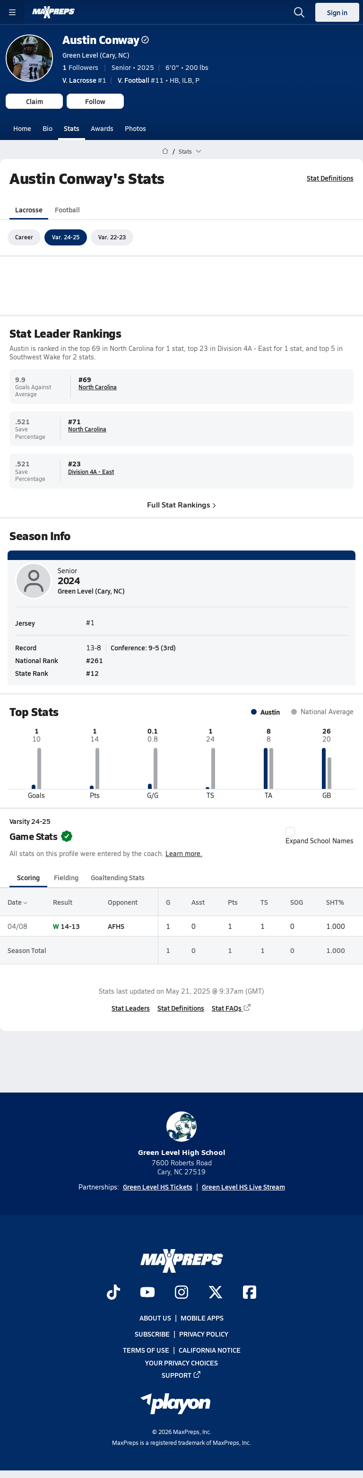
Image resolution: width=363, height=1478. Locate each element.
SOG (296, 902)
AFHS (116, 926)
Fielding (66, 877)
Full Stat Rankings (181, 503)
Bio (47, 128)
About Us (155, 1317)
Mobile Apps (202, 1317)
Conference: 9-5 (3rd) (143, 647)
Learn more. (183, 852)
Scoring (28, 877)
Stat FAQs (231, 1007)
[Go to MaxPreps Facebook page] (249, 1293)
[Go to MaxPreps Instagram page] (181, 1293)
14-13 (70, 926)
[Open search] (299, 12)
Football (67, 209)
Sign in (337, 12)
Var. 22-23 (112, 237)
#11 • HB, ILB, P (158, 80)
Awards (102, 128)
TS (264, 902)
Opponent (123, 902)
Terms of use (146, 1350)
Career (24, 237)
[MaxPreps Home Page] (165, 151)
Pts (233, 902)
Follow (95, 101)
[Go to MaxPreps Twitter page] (215, 1293)
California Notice (210, 1350)
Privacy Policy (203, 1333)
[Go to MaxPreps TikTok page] (113, 1293)
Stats (71, 128)
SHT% (335, 902)
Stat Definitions (330, 178)
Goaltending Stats (118, 877)
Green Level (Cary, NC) (96, 55)
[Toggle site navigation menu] (12, 12)
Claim (34, 101)
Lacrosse (29, 209)
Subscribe (152, 1333)
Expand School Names (319, 836)
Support (181, 1375)
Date (17, 902)
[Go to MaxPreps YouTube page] (147, 1293)
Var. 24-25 (65, 237)
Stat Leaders (131, 1007)
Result (62, 902)
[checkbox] (290, 832)
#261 (94, 660)
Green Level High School (181, 1134)
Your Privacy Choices (181, 1362)
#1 (84, 80)
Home (22, 128)
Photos (135, 128)
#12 (92, 673)
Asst (198, 902)
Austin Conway (105, 39)
